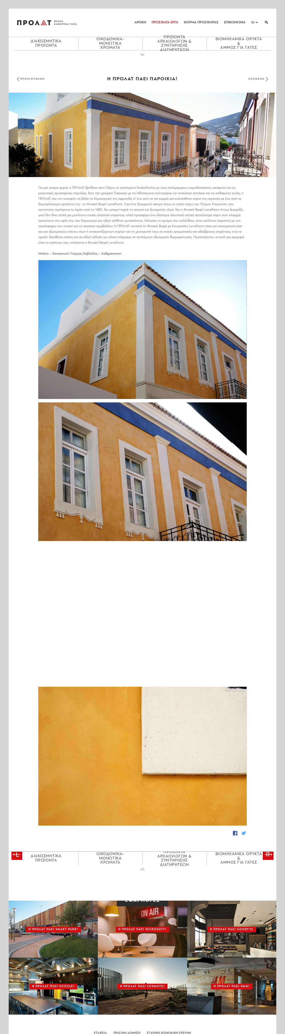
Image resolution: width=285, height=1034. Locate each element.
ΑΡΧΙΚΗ (140, 22)
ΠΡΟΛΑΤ (34, 23)
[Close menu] (142, 58)
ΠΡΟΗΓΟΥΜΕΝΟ (32, 79)
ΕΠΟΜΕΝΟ (257, 79)
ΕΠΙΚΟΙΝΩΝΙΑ (235, 22)
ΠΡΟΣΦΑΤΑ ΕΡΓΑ (165, 22)
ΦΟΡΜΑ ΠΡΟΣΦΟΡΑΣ (201, 22)
